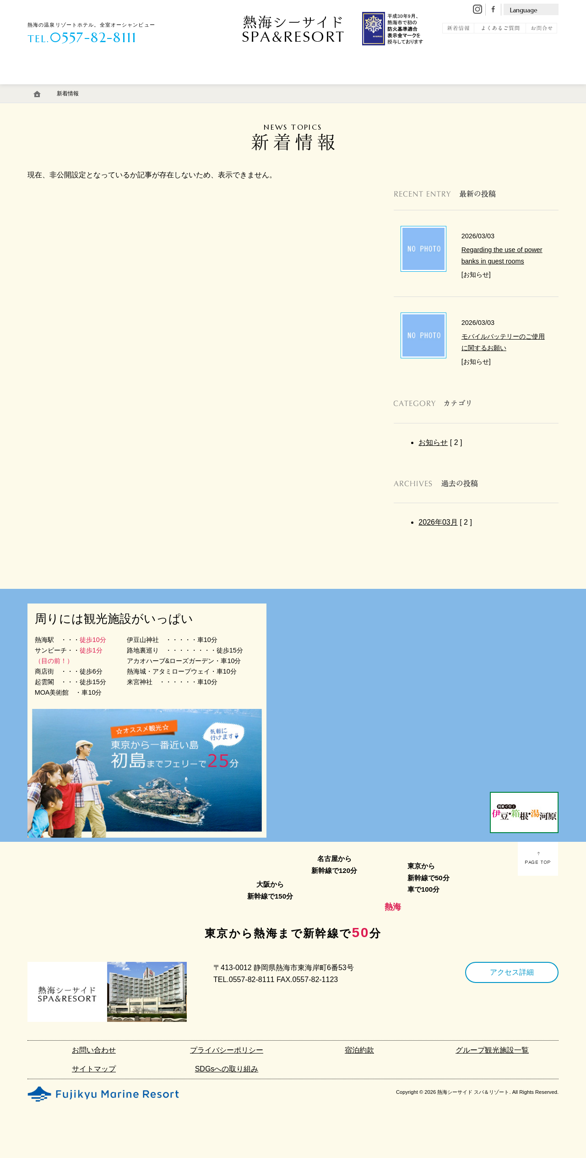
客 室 (51, 88)
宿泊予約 (524, 88)
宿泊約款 (359, 1050)
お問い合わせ (94, 1050)
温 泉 (103, 88)
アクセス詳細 (512, 972)
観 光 (468, 88)
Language (523, 10)
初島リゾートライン (403, 88)
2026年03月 (437, 522)
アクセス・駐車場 (322, 88)
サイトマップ (94, 1069)
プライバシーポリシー (226, 1050)
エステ (203, 88)
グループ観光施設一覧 (492, 1050)
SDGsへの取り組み (227, 1069)
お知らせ (433, 442)
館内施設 (255, 88)
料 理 (155, 88)
